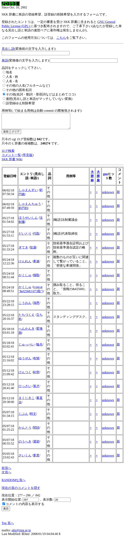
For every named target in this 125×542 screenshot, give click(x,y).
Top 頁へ (8, 526)
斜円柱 (23, 211)
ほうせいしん (28, 220)
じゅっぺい (27, 347)
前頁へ (6, 471)
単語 (5, 60)
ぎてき (23, 250)
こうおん (25, 306)
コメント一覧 (11, 158)
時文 (33, 416)
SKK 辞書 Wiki (12, 162)
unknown (108, 195)
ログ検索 (8, 153)
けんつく (25, 375)
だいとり (25, 236)
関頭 (36, 430)
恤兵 (39, 347)
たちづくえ (27, 317)
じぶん (23, 416)
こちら (61, 37)
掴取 (36, 278)
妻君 (36, 458)
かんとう (25, 430)
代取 (36, 236)
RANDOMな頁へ (14, 483)
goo (105, 177)
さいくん (25, 458)
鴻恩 (36, 306)
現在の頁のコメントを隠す (21, 491)
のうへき (25, 444)
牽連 (36, 264)
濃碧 (36, 444)
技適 (33, 250)
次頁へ (6, 475)
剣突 (36, 375)
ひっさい (25, 389)
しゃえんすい (28, 193)
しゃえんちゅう (30, 207)
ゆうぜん (25, 361)
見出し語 (8, 48)
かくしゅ (25, 278)
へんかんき (27, 331)
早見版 (27, 158)
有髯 (36, 361)
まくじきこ (27, 401)
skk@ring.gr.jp (21, 533)
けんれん (25, 264)
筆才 (36, 389)
